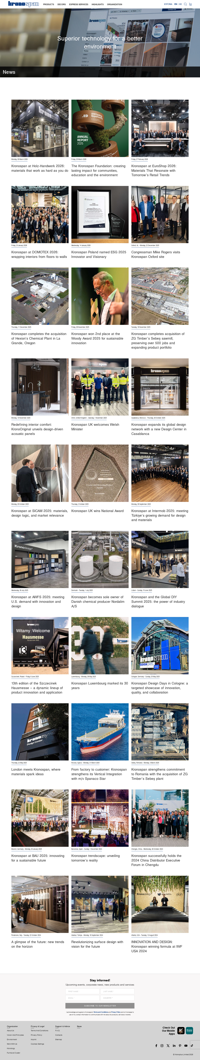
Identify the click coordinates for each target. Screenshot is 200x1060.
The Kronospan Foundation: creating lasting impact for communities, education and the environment (98, 170)
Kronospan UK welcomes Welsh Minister (95, 426)
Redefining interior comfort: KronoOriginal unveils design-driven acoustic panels (37, 429)
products (48, 4)
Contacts (58, 1035)
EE (180, 4)
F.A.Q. (57, 1031)
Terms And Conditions (39, 1031)
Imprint (33, 1039)
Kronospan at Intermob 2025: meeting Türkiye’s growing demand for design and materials (159, 515)
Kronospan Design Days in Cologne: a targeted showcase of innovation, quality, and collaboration (159, 688)
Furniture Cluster (13, 1053)
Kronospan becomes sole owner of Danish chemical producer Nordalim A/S (97, 601)
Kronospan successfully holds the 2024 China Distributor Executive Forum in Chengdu (156, 860)
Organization (12, 1026)
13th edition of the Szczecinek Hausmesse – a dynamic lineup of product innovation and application (37, 688)
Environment (12, 1039)
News (79, 1026)
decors (62, 4)
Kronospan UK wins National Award (97, 510)
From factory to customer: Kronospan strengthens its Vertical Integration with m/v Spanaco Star (99, 774)
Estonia (168, 4)
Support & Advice (62, 1026)
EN (175, 4)
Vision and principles (15, 1035)
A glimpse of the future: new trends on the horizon (37, 944)
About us (10, 1031)
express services (78, 4)
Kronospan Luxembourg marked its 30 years (99, 685)
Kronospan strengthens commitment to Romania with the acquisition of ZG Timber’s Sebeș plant (159, 774)
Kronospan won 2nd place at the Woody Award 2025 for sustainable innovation (97, 338)
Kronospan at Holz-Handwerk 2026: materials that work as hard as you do (39, 168)
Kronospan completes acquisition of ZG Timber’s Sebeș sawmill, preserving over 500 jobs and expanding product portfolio (158, 340)
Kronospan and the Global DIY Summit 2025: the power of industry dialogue (158, 601)
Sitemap (58, 1039)
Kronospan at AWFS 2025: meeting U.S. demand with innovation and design (37, 601)
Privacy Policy (36, 1035)
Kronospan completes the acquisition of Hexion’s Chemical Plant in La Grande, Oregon (38, 338)
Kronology (11, 1048)
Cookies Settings (37, 1044)
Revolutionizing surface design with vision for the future (97, 944)
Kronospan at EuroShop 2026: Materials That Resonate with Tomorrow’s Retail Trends (153, 170)
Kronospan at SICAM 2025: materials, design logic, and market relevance (39, 513)
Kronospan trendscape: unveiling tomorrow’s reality (95, 858)
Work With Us (12, 1044)
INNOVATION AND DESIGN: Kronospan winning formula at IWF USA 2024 (156, 946)
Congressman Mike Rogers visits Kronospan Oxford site (155, 254)
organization (114, 4)
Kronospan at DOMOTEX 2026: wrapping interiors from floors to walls (39, 254)
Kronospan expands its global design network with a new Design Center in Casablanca (158, 429)
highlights (98, 4)
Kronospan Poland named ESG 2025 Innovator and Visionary (98, 254)
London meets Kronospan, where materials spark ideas (35, 771)
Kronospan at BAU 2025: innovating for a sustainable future (37, 858)
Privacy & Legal (37, 1026)
